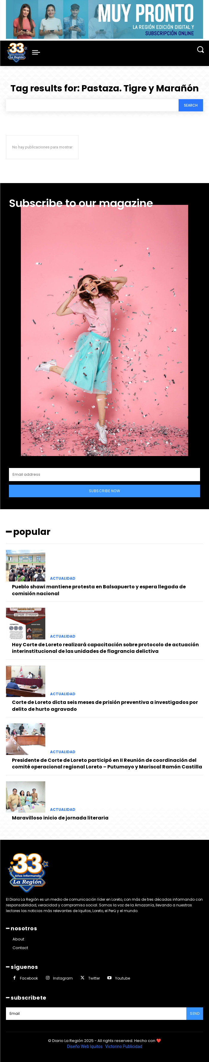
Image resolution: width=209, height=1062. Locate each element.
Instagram (63, 978)
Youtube (122, 978)
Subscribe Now (104, 490)
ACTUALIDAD (62, 578)
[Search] (191, 105)
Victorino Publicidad (123, 1046)
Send (194, 1013)
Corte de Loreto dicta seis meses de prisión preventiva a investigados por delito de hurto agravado (105, 705)
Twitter (94, 978)
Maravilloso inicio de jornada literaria (60, 817)
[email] (104, 474)
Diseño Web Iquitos (85, 1046)
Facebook (29, 978)
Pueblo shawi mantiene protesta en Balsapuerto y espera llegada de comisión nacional (99, 590)
